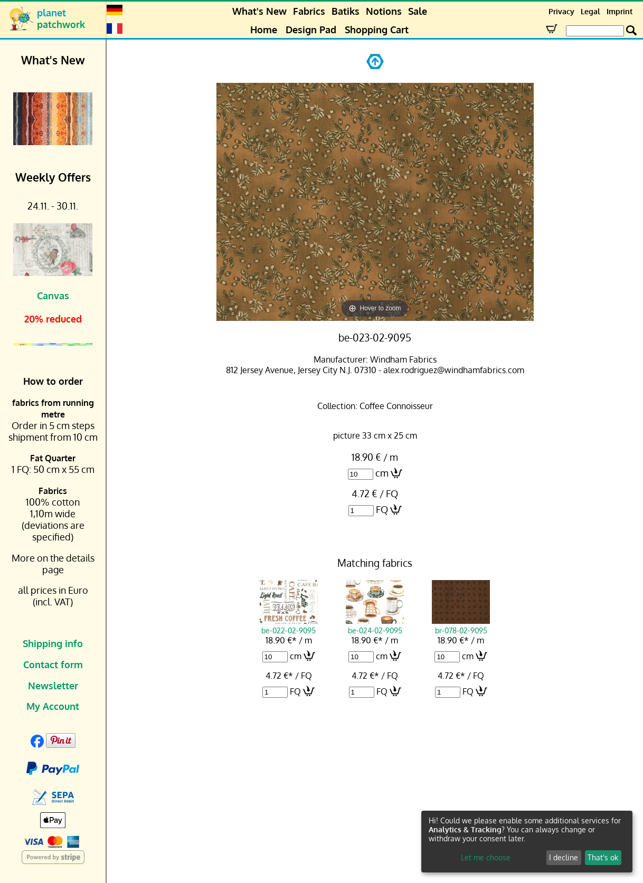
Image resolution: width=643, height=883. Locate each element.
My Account (52, 706)
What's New (259, 11)
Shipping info (53, 643)
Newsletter (53, 685)
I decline (563, 857)
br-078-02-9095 (461, 625)
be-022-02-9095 (289, 625)
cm (382, 473)
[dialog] (526, 841)
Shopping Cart (377, 29)
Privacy (561, 11)
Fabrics (309, 11)
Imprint (619, 11)
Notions (384, 11)
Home (263, 29)
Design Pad (311, 29)
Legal (590, 11)
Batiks (346, 11)
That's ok (603, 857)
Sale (417, 11)
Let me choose (485, 857)
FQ (382, 509)
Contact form (53, 664)
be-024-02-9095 (375, 625)
